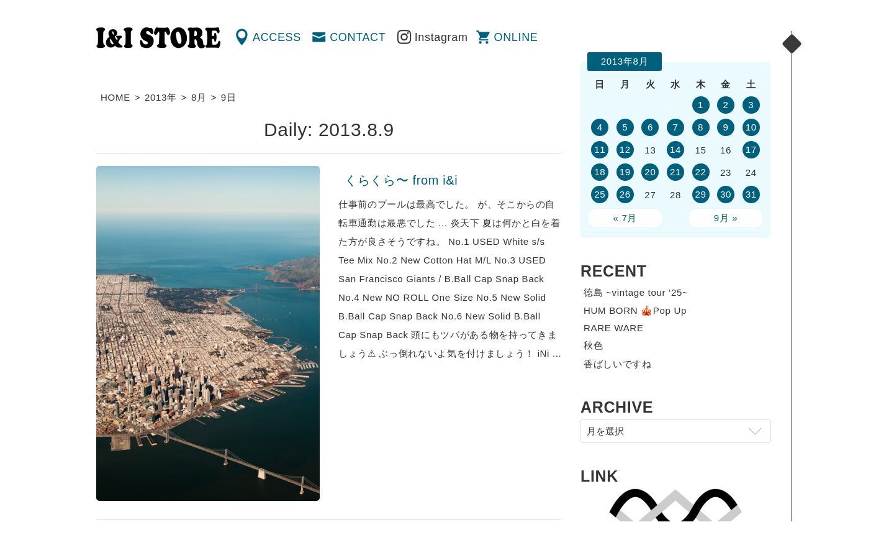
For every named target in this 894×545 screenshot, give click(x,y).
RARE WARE (614, 328)
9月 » (726, 218)
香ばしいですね (618, 364)
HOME (115, 97)
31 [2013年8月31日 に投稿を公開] (751, 194)
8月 (199, 97)
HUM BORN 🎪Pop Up (635, 310)
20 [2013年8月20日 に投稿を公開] (650, 172)
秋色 (593, 345)
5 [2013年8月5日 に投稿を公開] (625, 127)
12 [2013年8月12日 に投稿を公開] (625, 149)
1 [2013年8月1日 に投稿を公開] (700, 104)
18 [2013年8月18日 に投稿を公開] (599, 172)
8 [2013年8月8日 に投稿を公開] (700, 127)
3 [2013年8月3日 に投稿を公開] (751, 104)
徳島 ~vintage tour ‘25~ (636, 292)
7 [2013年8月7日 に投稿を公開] (675, 127)
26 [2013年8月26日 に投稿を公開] (625, 194)
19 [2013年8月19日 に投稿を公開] (625, 172)
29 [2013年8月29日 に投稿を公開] (700, 194)
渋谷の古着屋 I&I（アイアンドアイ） (158, 38)
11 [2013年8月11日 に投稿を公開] (599, 149)
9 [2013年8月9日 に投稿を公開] (726, 127)
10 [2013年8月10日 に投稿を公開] (751, 127)
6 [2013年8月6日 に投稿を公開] (650, 127)
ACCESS (277, 37)
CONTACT (358, 37)
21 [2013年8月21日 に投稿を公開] (675, 172)
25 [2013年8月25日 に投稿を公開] (599, 194)
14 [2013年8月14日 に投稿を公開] (675, 149)
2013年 (161, 97)
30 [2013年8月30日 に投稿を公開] (725, 194)
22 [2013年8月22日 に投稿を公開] (700, 172)
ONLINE (516, 37)
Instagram (441, 37)
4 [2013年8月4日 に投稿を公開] (600, 127)
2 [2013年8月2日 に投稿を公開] (726, 104)
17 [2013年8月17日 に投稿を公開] (751, 149)
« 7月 (625, 218)
